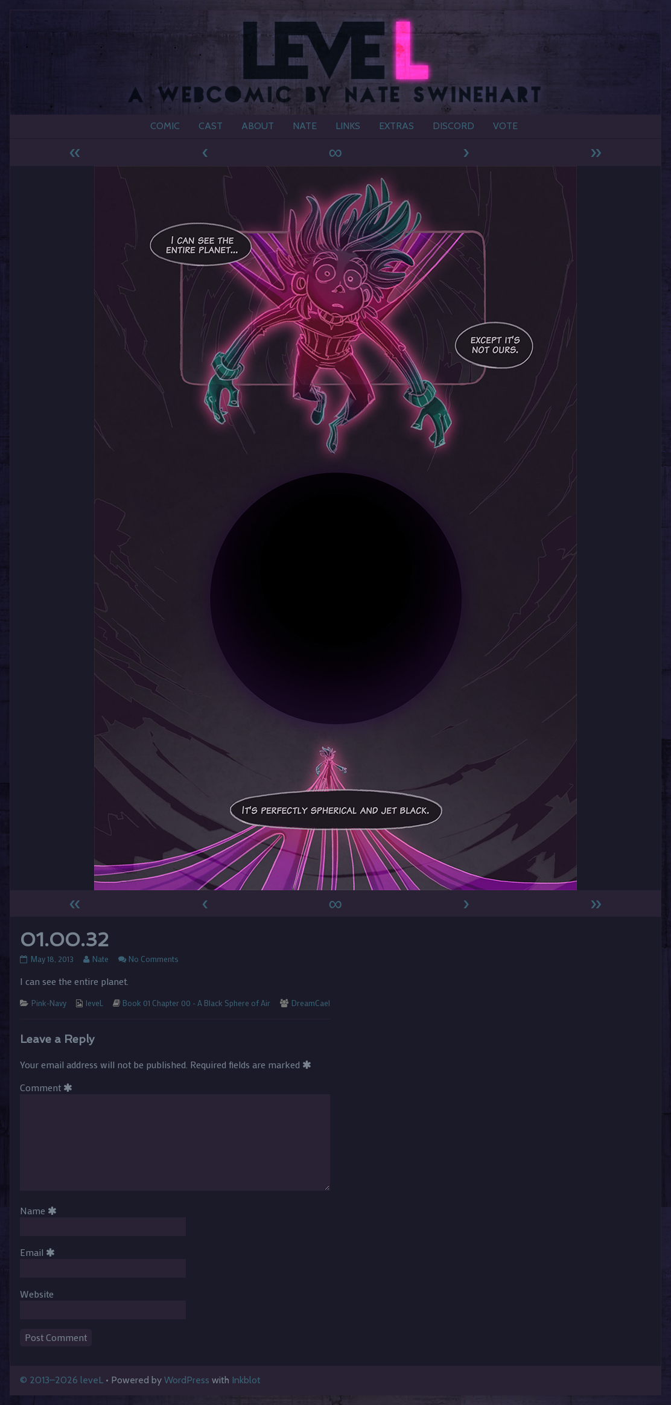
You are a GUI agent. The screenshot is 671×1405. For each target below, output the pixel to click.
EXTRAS (396, 126)
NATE (305, 126)
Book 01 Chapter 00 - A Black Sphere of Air (196, 1003)
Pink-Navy (48, 1003)
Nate (100, 959)
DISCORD (453, 126)
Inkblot (246, 1380)
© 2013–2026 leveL (61, 1380)
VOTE (505, 126)
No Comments (154, 959)
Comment (48, 1087)
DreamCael (310, 1003)
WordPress (186, 1380)
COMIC (165, 126)
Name (40, 1210)
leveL (94, 1003)
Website (37, 1293)
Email (39, 1252)
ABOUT (257, 126)
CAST (211, 126)
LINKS (348, 126)
